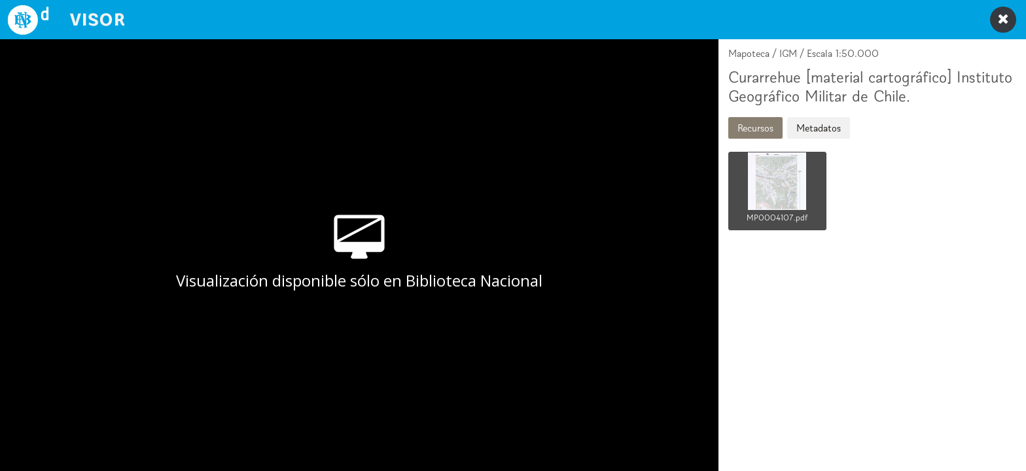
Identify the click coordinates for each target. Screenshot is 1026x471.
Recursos (755, 128)
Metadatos (818, 128)
